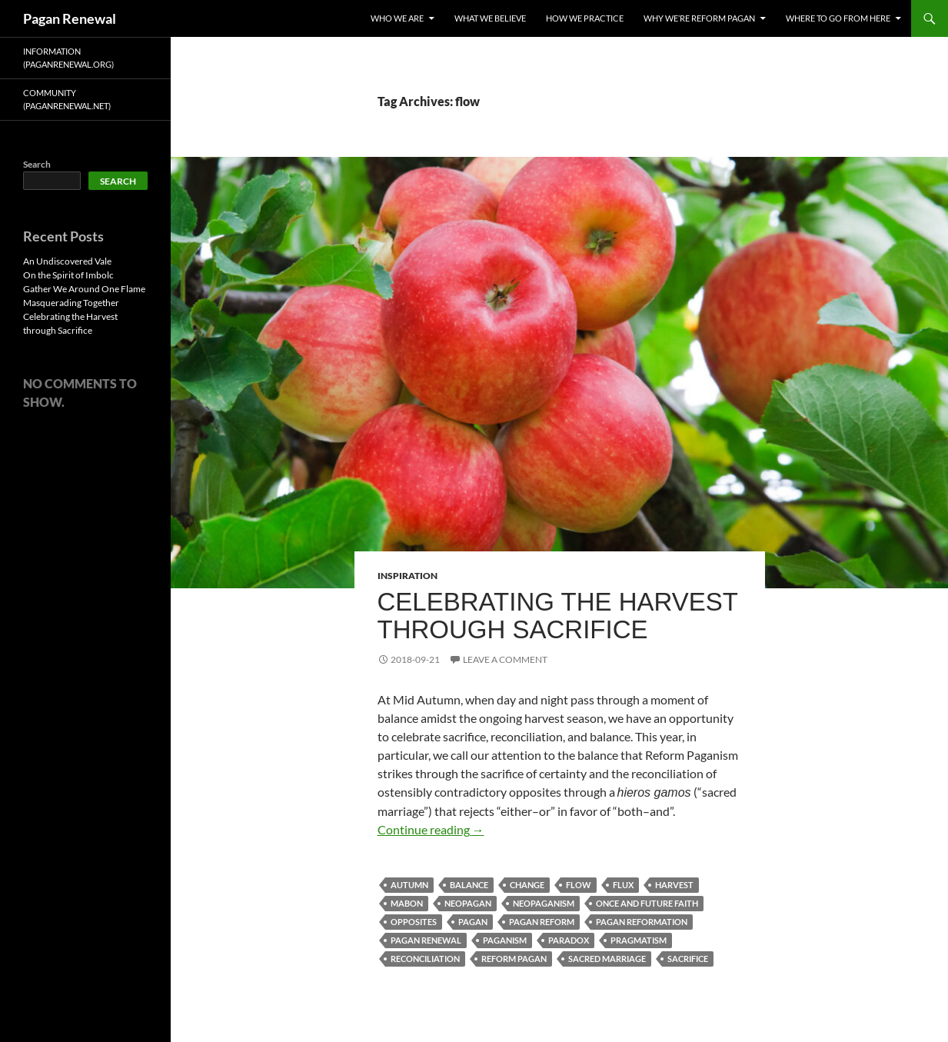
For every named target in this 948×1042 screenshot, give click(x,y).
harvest (674, 885)
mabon (407, 903)
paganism (505, 940)
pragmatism (638, 940)
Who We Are (397, 18)
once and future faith (647, 903)
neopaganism (543, 903)
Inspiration (407, 575)
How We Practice (585, 18)
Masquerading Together (71, 302)
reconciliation (425, 959)
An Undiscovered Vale (67, 261)
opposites (414, 922)
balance (469, 885)
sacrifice (687, 959)
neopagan (467, 903)
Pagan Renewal (69, 18)
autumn (409, 885)
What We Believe (490, 18)
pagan (472, 922)
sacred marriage (607, 959)
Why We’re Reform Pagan (699, 18)
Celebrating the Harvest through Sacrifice (558, 616)
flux (623, 885)
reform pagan (514, 959)
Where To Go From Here (838, 18)
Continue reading (431, 829)
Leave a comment (505, 659)
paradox (568, 940)
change (527, 885)
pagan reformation (641, 922)
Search (37, 164)
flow (578, 885)
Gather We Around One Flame (84, 289)
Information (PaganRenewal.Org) (68, 57)
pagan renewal (426, 940)
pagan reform (541, 922)
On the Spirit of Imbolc (68, 275)
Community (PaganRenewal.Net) (67, 99)
